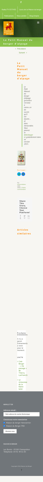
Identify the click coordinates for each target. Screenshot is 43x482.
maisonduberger (22, 184)
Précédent (21, 48)
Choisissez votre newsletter (15, 419)
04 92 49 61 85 (19, 451)
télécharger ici (28, 136)
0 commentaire (24, 188)
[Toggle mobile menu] (38, 22)
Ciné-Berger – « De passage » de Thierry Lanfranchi (23, 368)
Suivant (22, 52)
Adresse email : (10, 410)
